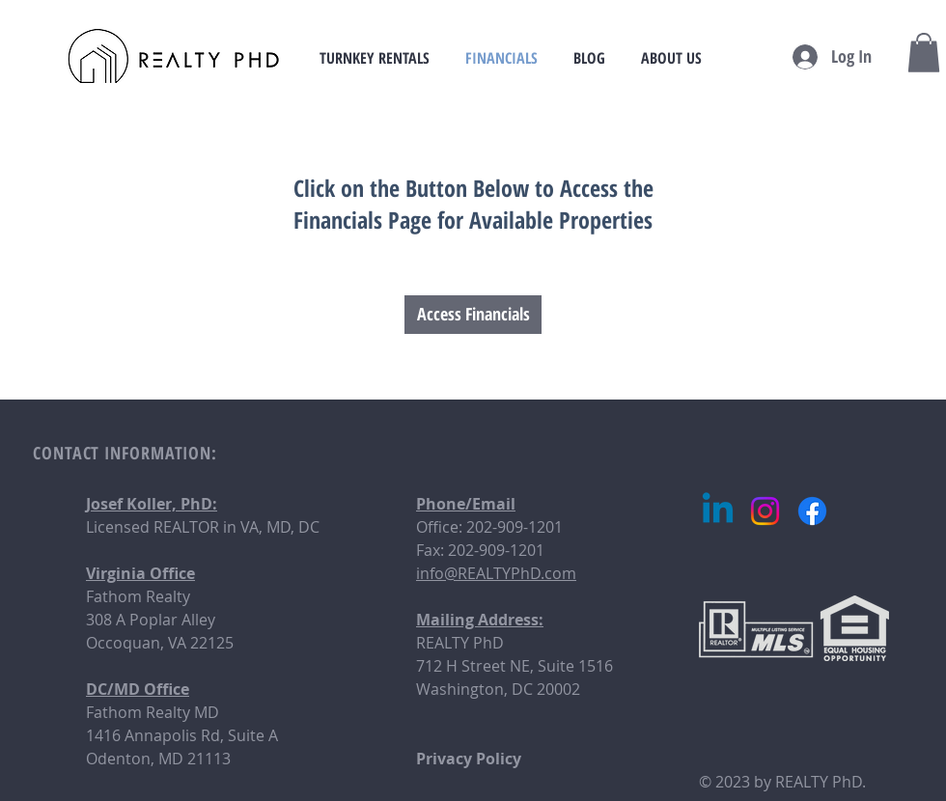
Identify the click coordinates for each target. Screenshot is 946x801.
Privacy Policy (468, 758)
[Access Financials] (473, 314)
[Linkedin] (718, 511)
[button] (923, 52)
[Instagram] (765, 511)
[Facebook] (812, 511)
